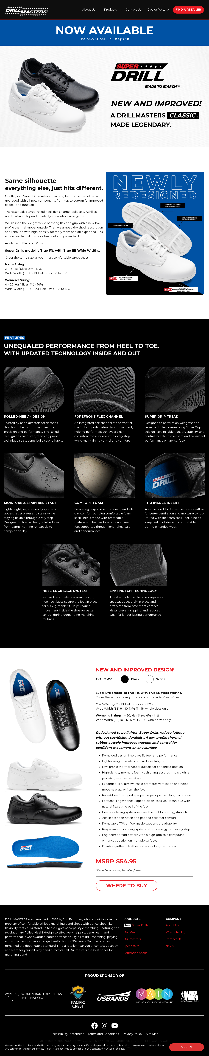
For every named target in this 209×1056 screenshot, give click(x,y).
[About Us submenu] (100, 10)
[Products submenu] (121, 10)
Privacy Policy (43, 1048)
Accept (186, 1047)
